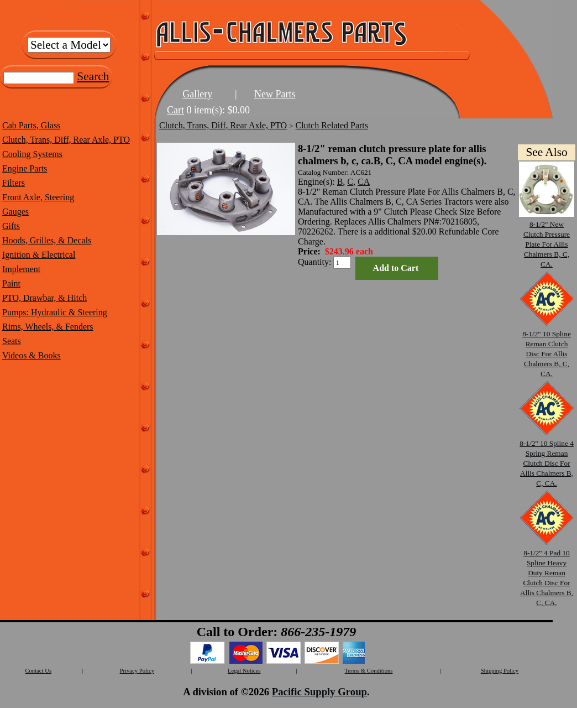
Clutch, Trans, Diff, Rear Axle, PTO (66, 139)
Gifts (11, 226)
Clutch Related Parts (332, 125)
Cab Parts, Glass (31, 125)
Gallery (197, 94)
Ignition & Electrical (38, 254)
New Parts (275, 94)
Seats (11, 341)
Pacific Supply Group (319, 691)
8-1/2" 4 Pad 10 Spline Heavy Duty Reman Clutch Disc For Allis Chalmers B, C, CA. (546, 573)
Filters (13, 183)
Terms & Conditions (369, 671)
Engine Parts (24, 168)
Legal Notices (244, 671)
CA (364, 181)
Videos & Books (31, 355)
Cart (175, 110)
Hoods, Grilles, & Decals (46, 240)
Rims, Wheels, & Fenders (47, 326)
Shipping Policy (499, 671)
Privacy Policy (137, 671)
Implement (21, 269)
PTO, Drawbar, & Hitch (44, 298)
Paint (11, 283)
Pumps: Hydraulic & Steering (54, 312)
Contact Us (38, 671)
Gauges (15, 211)
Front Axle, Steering (38, 197)
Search (93, 76)
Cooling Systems (32, 154)
